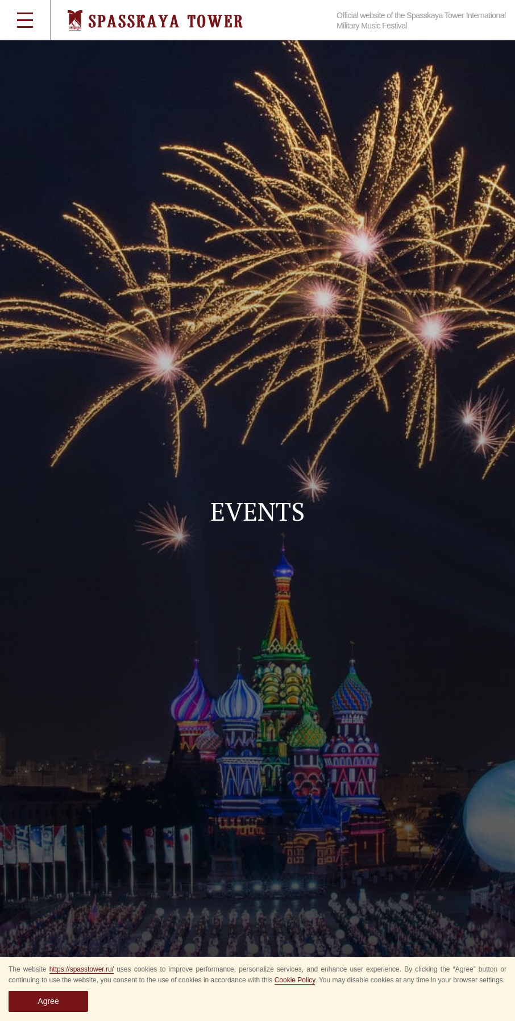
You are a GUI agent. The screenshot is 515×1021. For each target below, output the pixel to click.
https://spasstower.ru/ (81, 969)
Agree (48, 1001)
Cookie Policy (295, 980)
